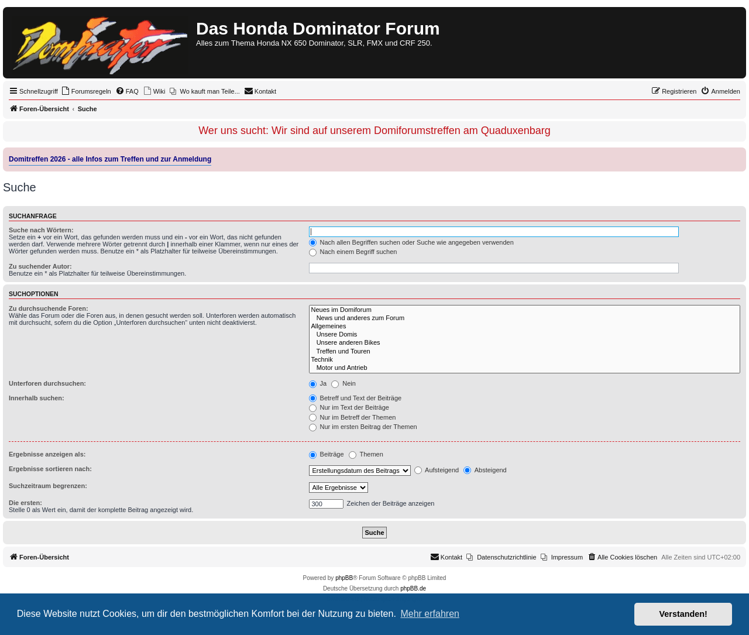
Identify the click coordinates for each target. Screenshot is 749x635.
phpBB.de (413, 588)
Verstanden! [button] (683, 614)
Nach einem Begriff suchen (353, 251)
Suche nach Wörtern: (41, 230)
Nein (343, 383)
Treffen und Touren (525, 352)
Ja (318, 383)
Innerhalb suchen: (36, 397)
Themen (366, 454)
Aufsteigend (436, 469)
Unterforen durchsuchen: (47, 383)
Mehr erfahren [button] (429, 614)
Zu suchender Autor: (40, 266)
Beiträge (326, 454)
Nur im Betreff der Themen (352, 417)
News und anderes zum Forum (525, 318)
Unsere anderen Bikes (525, 343)
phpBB (344, 578)
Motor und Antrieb (525, 368)
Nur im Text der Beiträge (349, 407)
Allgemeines (525, 326)
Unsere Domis (525, 335)
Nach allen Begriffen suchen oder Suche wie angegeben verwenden (411, 242)
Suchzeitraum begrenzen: (48, 485)
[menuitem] (86, 91)
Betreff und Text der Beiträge (355, 397)
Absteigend (485, 469)
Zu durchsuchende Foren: (48, 308)
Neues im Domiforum (525, 310)
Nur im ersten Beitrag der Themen (363, 426)
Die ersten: (25, 502)
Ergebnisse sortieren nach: (50, 468)
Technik (525, 360)
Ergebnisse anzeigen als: (47, 454)
